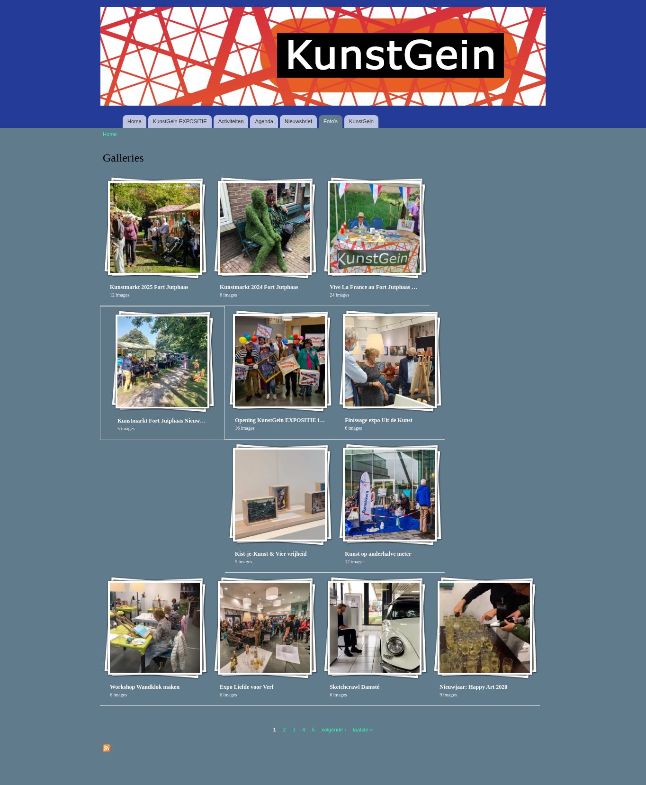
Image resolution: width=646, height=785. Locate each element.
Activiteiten (231, 121)
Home (134, 121)
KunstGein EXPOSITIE (180, 121)
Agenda (264, 121)
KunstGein (361, 121)
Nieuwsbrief (298, 121)
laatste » (363, 729)
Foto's (330, 121)
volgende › (334, 729)
